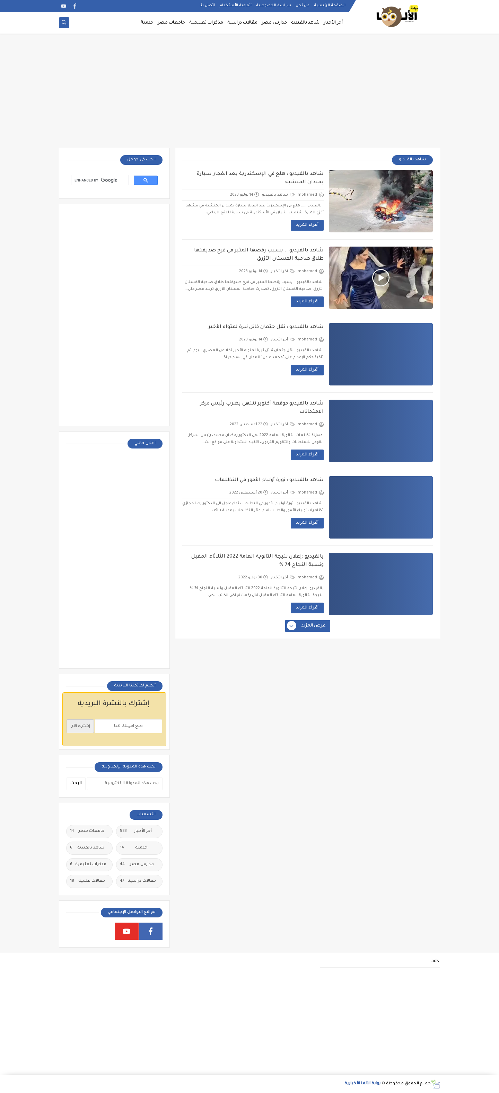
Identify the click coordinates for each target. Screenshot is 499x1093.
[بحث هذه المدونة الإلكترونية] (125, 783)
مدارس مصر (274, 22)
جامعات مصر (171, 22)
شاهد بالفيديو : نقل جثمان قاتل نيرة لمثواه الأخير (266, 327)
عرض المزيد (307, 626)
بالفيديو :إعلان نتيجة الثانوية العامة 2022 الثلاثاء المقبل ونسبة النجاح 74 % (257, 561)
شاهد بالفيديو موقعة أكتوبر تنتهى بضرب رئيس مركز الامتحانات (262, 408)
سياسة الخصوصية (273, 5)
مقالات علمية (87, 881)
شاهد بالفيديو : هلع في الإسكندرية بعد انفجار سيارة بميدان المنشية (260, 178)
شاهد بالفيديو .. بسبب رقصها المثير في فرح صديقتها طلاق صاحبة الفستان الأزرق (259, 255)
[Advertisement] (249, 94)
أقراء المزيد (307, 225)
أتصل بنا (207, 5)
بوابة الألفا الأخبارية (362, 1084)
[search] (99, 180)
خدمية (147, 22)
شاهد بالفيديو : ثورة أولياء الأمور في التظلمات (269, 480)
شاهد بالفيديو (305, 22)
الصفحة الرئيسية (329, 5)
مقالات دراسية (242, 22)
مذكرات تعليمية (206, 22)
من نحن (302, 5)
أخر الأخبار (333, 22)
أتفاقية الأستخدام (235, 5)
